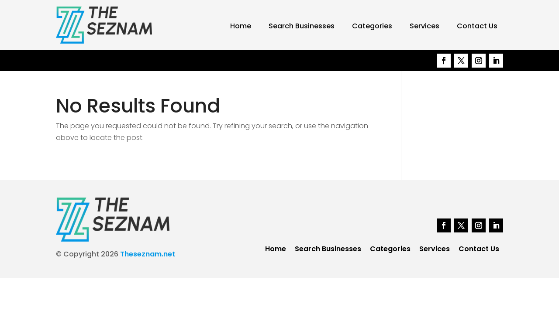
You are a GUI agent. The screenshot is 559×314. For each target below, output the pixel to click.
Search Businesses (302, 26)
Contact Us (477, 26)
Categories (372, 26)
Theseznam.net (147, 254)
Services (424, 26)
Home (240, 26)
